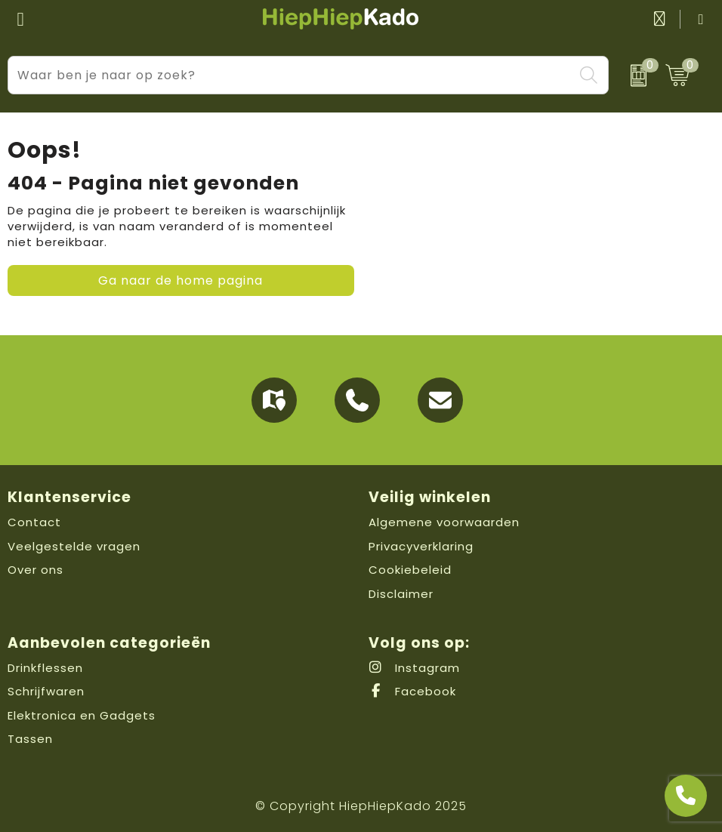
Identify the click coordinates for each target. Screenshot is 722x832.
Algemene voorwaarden (444, 522)
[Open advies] (686, 796)
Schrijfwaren (46, 691)
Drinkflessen (45, 668)
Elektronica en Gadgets (82, 715)
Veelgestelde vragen (74, 546)
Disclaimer (401, 594)
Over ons (35, 570)
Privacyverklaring (421, 546)
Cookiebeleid (410, 570)
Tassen (30, 739)
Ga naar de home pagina (180, 280)
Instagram (414, 668)
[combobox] (291, 75)
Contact (34, 522)
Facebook (412, 691)
